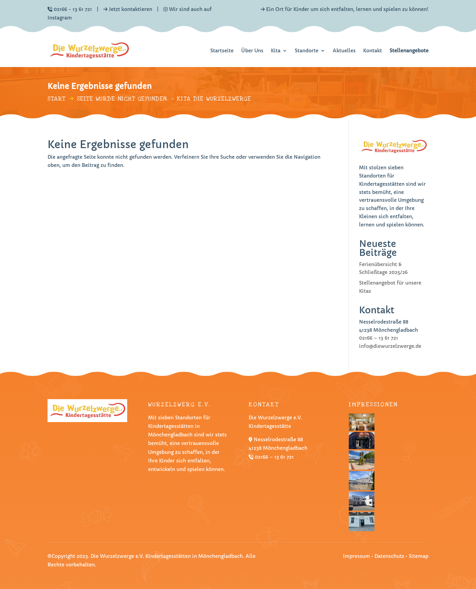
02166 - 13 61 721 (73, 9)
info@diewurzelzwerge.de (390, 346)
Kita (275, 51)
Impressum (356, 556)
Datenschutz (390, 556)
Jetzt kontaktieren (130, 9)
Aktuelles (344, 51)
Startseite (222, 51)
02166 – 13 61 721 (378, 338)
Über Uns (252, 51)
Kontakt (372, 51)
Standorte (306, 51)
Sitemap (418, 556)
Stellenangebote (408, 51)
